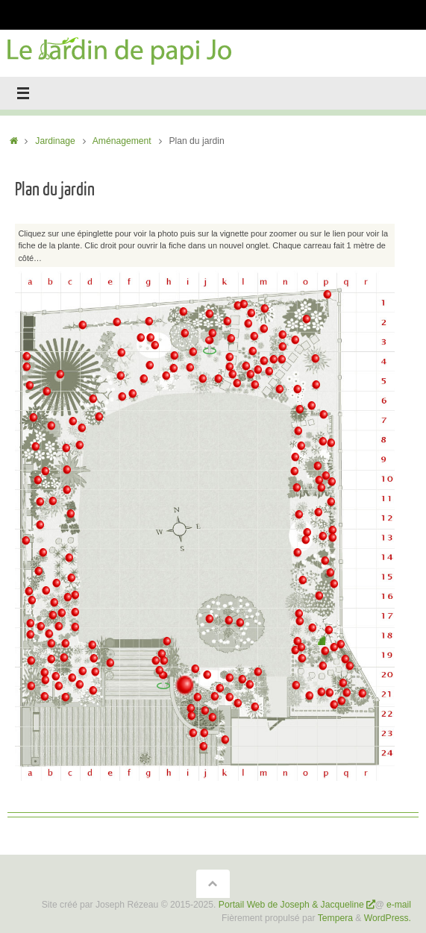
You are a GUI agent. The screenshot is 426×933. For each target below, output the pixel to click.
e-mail (398, 904)
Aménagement (122, 141)
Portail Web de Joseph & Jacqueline (291, 904)
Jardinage (55, 141)
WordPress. (387, 918)
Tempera (335, 918)
